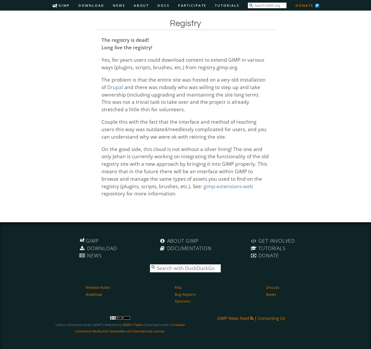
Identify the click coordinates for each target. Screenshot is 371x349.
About (141, 5)
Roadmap (94, 294)
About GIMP (179, 240)
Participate (192, 5)
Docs (163, 5)
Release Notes (98, 287)
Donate (305, 5)
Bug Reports (185, 294)
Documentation (185, 248)
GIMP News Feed (235, 318)
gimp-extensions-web (228, 186)
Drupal (115, 87)
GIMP (61, 5)
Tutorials (227, 5)
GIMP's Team (132, 324)
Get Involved (272, 240)
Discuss (272, 287)
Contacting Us (271, 318)
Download (91, 5)
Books (271, 294)
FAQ (178, 287)
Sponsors (183, 301)
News (119, 5)
